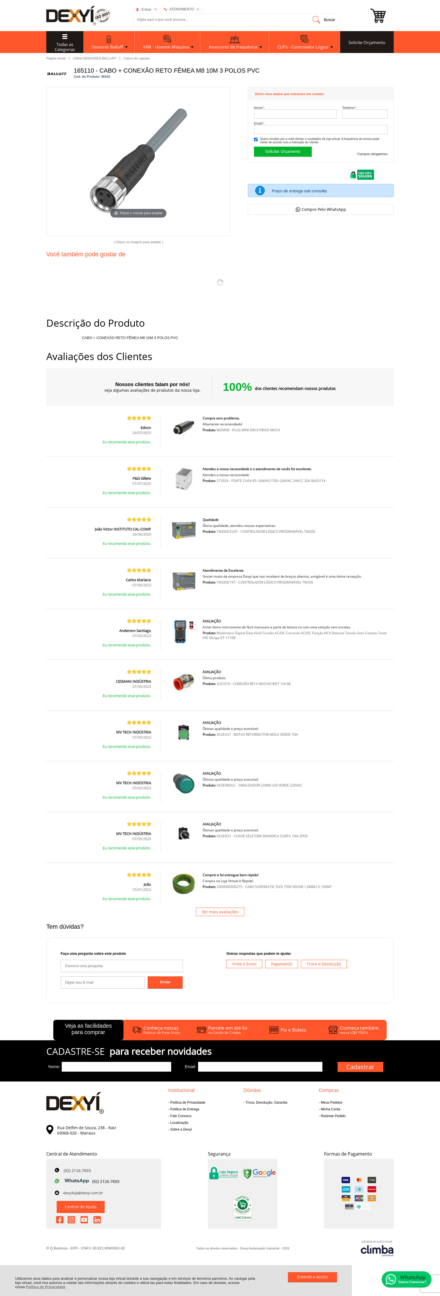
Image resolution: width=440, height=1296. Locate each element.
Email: (259, 123)
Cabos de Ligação (137, 58)
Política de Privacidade (45, 1287)
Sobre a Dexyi (180, 1129)
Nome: (259, 107)
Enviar (165, 982)
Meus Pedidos (331, 1102)
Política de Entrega (184, 1109)
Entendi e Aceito (312, 1276)
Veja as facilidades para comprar (88, 1029)
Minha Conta (330, 1109)
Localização (178, 1123)
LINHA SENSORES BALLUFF (95, 58)
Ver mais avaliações (220, 911)
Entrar (146, 9)
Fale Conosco (180, 1116)
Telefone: (349, 107)
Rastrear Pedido (333, 1116)
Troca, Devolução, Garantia (266, 1102)
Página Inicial (56, 58)
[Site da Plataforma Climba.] (377, 1248)
